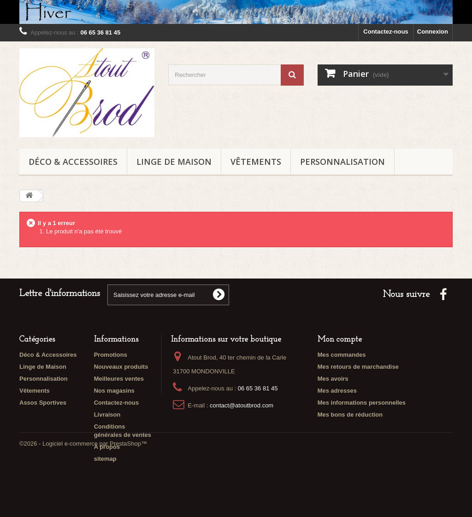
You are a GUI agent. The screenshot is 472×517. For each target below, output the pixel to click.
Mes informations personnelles (362, 402)
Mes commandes (342, 354)
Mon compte (340, 339)
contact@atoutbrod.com (241, 405)
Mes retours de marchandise (358, 366)
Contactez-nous (385, 31)
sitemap (105, 458)
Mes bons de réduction (350, 414)
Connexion (432, 31)
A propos (107, 446)
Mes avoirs (333, 378)
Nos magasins (114, 390)
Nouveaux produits (121, 366)
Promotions (110, 354)
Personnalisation (342, 161)
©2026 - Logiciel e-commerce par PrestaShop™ (83, 491)
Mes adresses (337, 390)
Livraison (107, 414)
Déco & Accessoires (73, 161)
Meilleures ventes (119, 378)
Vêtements (255, 161)
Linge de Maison (174, 161)
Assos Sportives (42, 402)
